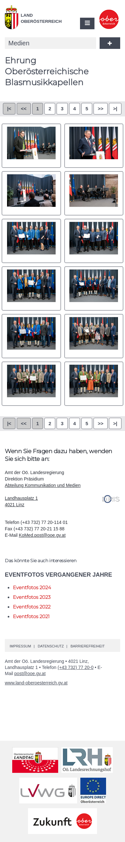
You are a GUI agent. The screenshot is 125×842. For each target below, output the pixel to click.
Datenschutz (51, 646)
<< (24, 108)
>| (115, 108)
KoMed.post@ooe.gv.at (42, 535)
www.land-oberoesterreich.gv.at (36, 682)
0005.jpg (31, 241)
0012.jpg (94, 384)
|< (9, 108)
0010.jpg (94, 336)
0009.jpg (31, 336)
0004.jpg (94, 193)
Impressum (20, 646)
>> (100, 108)
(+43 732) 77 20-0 (76, 667)
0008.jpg (94, 288)
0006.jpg (94, 241)
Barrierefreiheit (87, 646)
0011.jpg (31, 384)
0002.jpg (94, 146)
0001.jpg (31, 146)
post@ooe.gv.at (30, 673)
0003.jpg (31, 193)
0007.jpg (31, 288)
